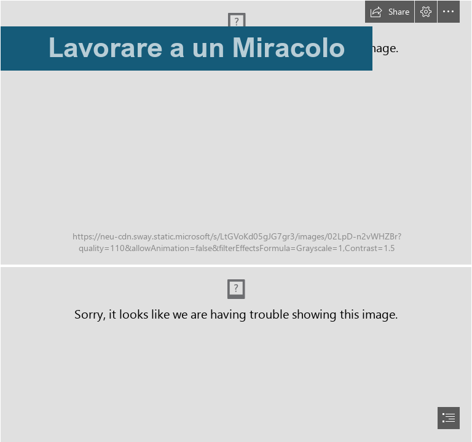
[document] (236, 221)
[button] (389, 12)
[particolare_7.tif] (236, 132)
